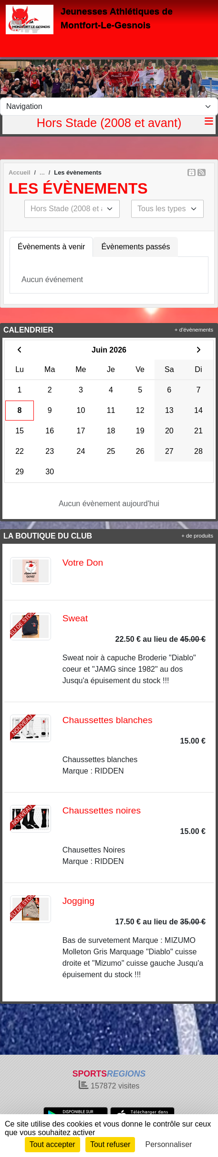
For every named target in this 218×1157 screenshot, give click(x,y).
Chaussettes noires (101, 810)
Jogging (78, 901)
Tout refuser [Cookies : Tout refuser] (110, 1144)
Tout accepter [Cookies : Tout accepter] (52, 1144)
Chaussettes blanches (107, 720)
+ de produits (197, 536)
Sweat (75, 618)
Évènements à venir (51, 247)
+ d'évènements (194, 330)
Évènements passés (135, 247)
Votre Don (82, 563)
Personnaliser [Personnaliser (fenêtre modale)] (168, 1144)
